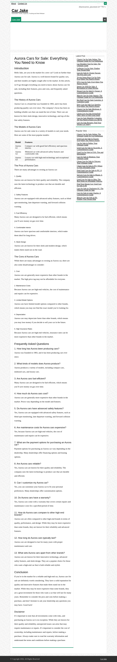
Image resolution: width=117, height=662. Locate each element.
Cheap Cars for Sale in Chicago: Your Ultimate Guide (89, 162)
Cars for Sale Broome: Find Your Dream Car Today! (89, 123)
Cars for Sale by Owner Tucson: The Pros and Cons (89, 74)
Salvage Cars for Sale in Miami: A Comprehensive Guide (89, 176)
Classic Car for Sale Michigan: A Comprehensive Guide (89, 110)
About (13, 3)
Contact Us (22, 3)
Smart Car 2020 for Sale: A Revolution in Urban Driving (87, 87)
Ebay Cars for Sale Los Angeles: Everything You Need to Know (89, 105)
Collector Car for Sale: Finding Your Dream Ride (88, 69)
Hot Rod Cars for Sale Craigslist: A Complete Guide (90, 101)
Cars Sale (16, 20)
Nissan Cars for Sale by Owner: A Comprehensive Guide (89, 92)
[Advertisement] (58, 36)
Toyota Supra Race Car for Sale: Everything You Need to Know (89, 78)
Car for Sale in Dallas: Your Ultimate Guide (87, 144)
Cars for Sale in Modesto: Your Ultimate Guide (88, 158)
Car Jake (20, 10)
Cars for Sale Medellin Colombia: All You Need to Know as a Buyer (89, 119)
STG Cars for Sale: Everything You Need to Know (90, 83)
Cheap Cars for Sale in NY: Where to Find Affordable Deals (89, 167)
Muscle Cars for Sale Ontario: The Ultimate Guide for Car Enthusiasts (90, 96)
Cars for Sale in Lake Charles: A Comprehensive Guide (89, 194)
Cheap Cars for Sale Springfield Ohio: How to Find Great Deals (88, 114)
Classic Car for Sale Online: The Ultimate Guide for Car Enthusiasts (90, 60)
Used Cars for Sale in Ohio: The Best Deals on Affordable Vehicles (89, 180)
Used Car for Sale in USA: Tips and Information (90, 153)
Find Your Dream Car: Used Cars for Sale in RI (89, 185)
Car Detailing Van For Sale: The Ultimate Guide (89, 65)
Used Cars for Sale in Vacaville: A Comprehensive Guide (89, 148)
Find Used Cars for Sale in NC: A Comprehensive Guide (89, 171)
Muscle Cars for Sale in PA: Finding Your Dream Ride (87, 198)
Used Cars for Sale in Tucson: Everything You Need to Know (88, 139)
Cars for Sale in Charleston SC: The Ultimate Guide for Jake (90, 189)
